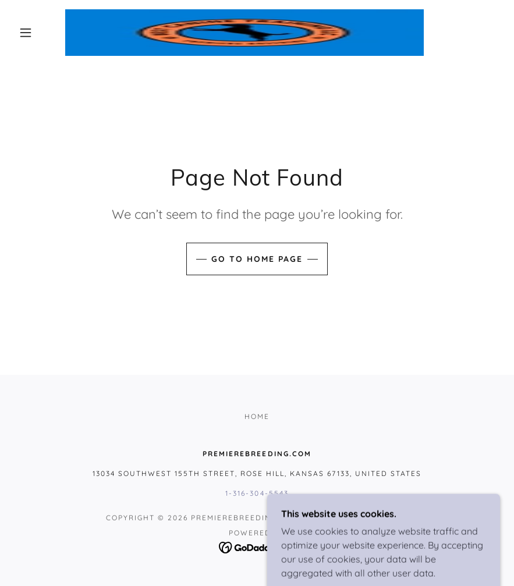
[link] (244, 32)
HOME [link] (257, 416)
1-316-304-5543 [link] (256, 493)
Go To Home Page (257, 259)
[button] (25, 32)
